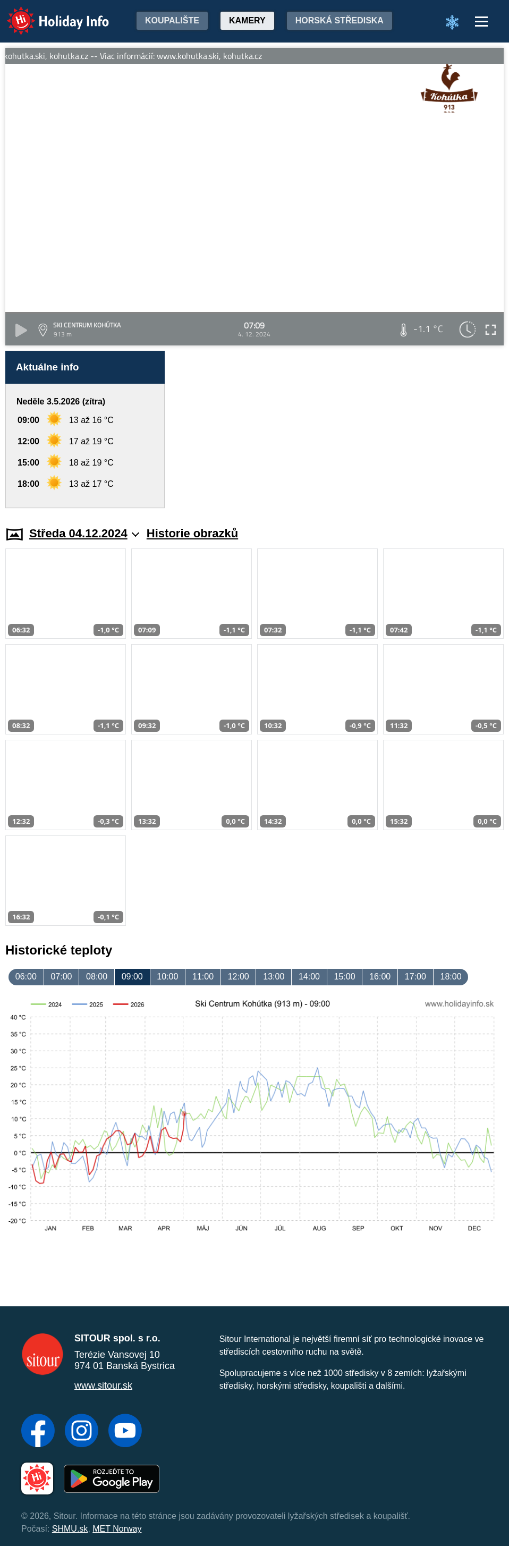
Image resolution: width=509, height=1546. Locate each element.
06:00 (26, 976)
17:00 (415, 976)
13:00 (273, 976)
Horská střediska (339, 20)
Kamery (247, 20)
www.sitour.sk (103, 1385)
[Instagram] (81, 1432)
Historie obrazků (192, 533)
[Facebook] (38, 1432)
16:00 (380, 976)
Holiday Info (47, 13)
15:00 (344, 976)
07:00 (61, 976)
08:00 (96, 976)
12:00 (238, 976)
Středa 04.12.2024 (84, 533)
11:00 (203, 976)
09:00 (132, 976)
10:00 (167, 976)
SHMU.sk (70, 1528)
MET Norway (116, 1528)
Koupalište (172, 20)
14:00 (309, 976)
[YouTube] (125, 1432)
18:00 (450, 976)
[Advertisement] (339, 429)
